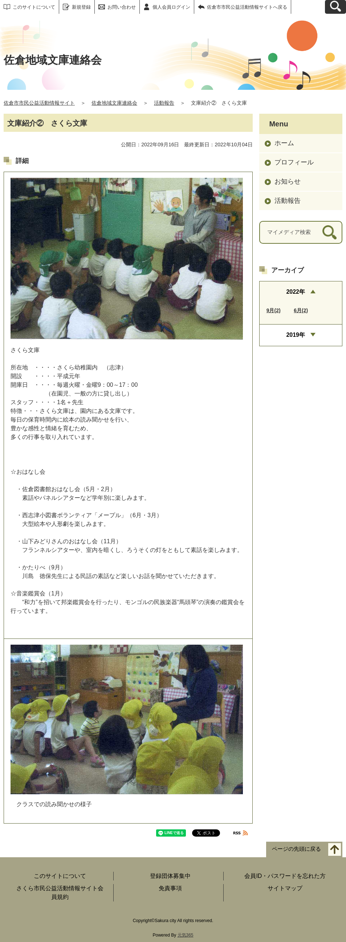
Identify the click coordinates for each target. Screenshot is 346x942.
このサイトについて (34, 7)
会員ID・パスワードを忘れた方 (285, 876)
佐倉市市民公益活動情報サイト (39, 103)
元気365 (186, 935)
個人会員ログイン (171, 7)
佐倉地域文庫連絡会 (114, 103)
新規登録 (81, 7)
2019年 (295, 335)
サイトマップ (285, 888)
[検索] (329, 232)
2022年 (295, 292)
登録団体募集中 (170, 876)
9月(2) (273, 310)
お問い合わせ (121, 7)
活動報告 (164, 103)
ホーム (284, 143)
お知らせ (287, 181)
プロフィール (294, 162)
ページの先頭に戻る (296, 849)
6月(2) (301, 310)
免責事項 (170, 888)
